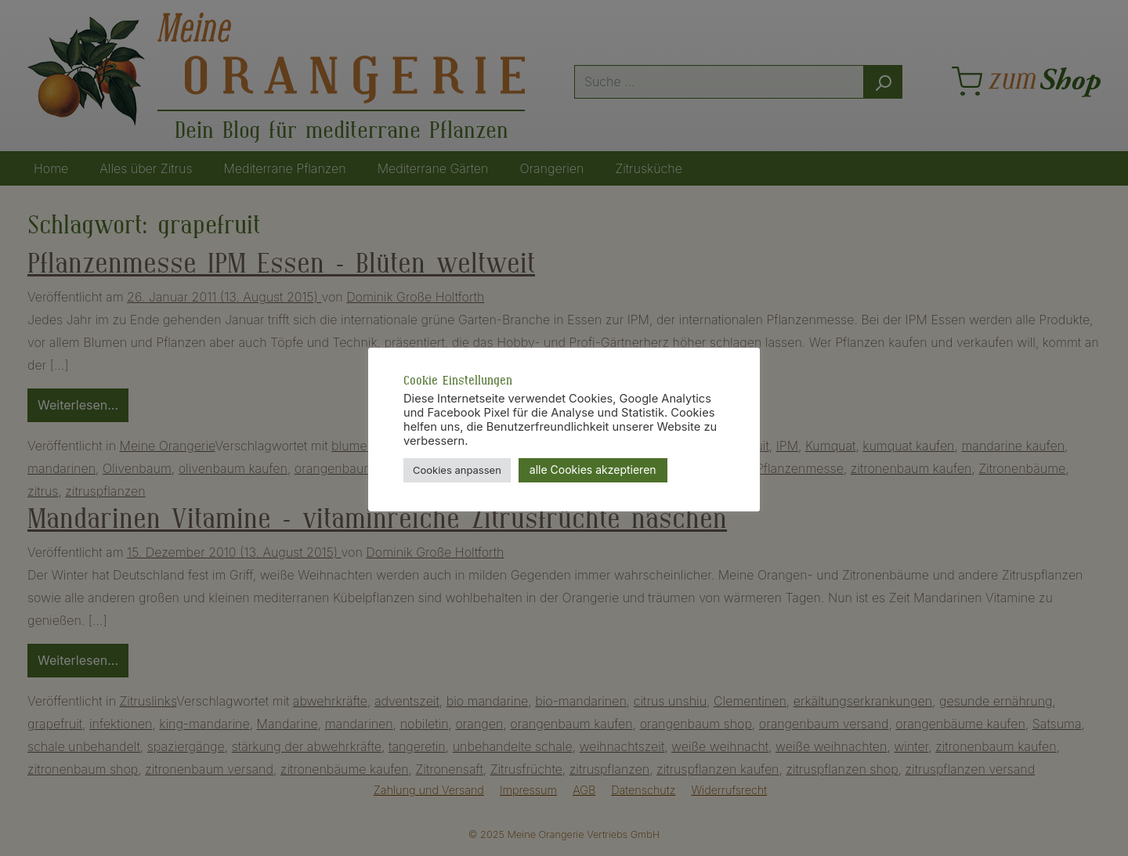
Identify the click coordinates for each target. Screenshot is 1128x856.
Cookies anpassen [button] (457, 470)
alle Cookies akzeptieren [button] (593, 469)
